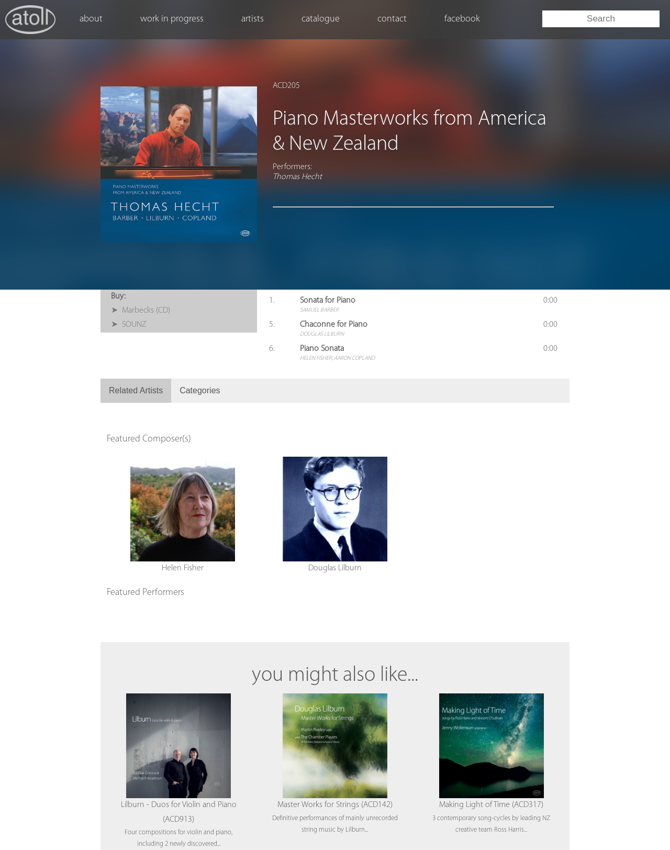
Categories (200, 390)
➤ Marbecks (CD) (140, 310)
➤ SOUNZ (129, 325)
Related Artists (136, 390)
